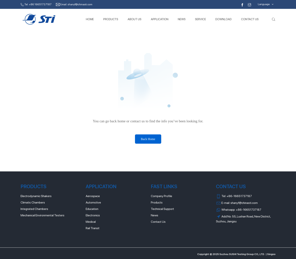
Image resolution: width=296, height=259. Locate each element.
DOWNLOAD (223, 19)
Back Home (148, 139)
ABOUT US (134, 19)
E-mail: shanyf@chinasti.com (237, 203)
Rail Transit (92, 228)
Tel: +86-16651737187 (234, 196)
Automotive (93, 202)
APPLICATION (159, 19)
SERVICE (200, 19)
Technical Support (162, 209)
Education (92, 209)
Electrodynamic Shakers (36, 196)
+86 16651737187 (40, 4)
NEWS (182, 19)
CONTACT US (250, 19)
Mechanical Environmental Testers (42, 215)
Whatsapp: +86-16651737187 (238, 209)
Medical (91, 222)
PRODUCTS (110, 19)
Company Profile (161, 196)
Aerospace (93, 196)
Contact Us (158, 222)
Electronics (93, 215)
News (154, 215)
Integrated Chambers (34, 209)
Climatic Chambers (33, 202)
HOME (90, 19)
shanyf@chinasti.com (80, 4)
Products (157, 202)
